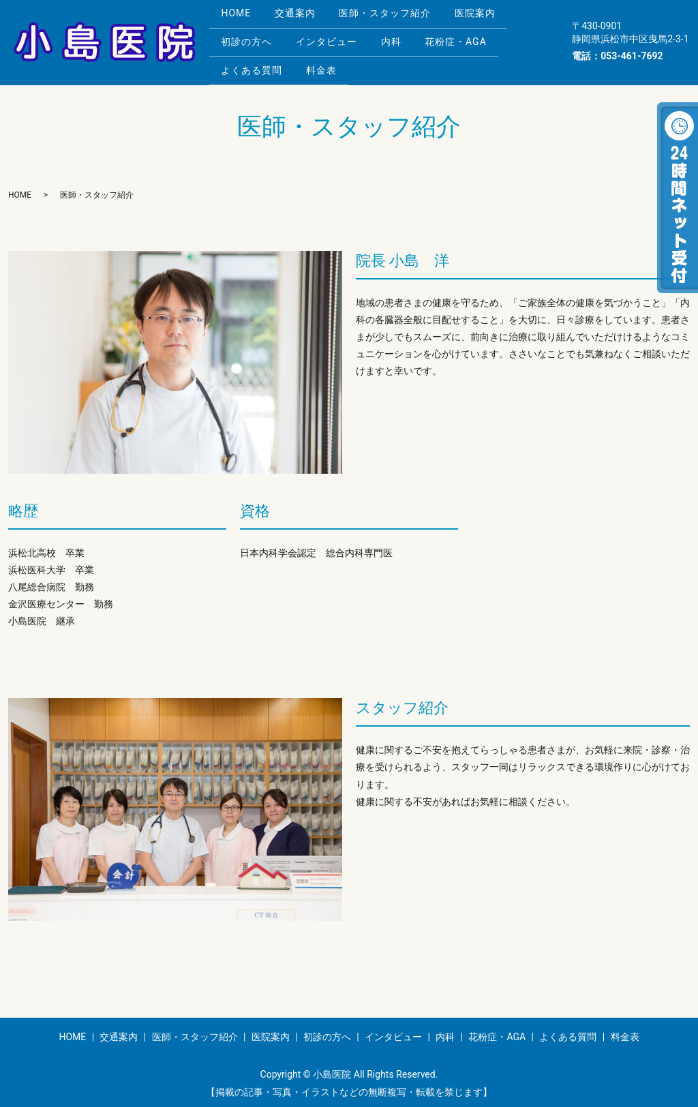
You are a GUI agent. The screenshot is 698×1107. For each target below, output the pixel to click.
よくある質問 (254, 61)
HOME (239, 18)
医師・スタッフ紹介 (398, 18)
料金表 (329, 61)
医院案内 (492, 18)
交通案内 (302, 18)
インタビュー (334, 40)
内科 (403, 40)
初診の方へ (249, 40)
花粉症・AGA (473, 40)
